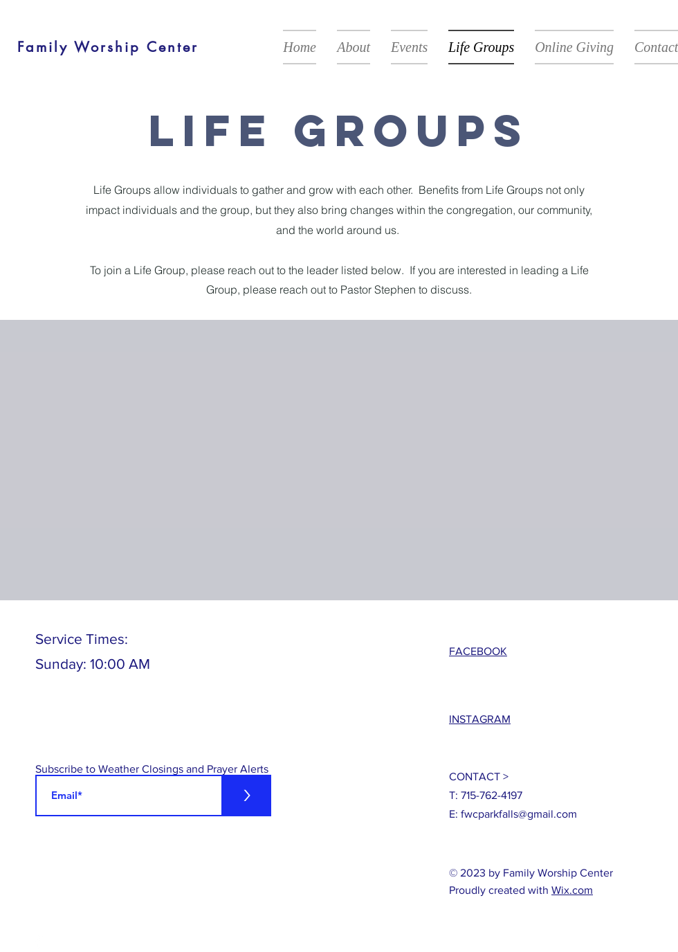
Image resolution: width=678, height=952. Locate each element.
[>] (246, 795)
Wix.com (572, 890)
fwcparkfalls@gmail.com (519, 814)
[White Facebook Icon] (39, 942)
